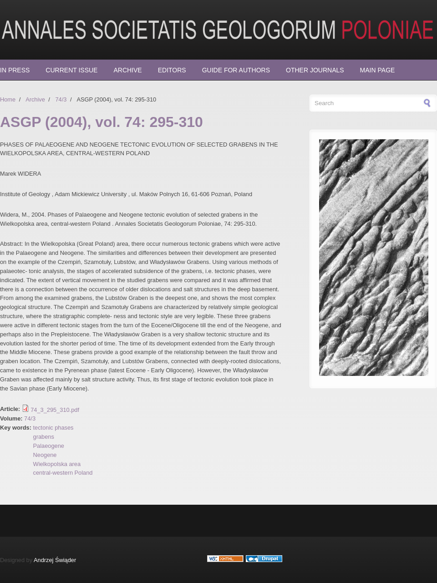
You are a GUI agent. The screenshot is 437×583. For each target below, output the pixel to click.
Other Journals (315, 70)
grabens (43, 436)
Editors (172, 70)
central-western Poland (63, 472)
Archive (127, 70)
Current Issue (71, 70)
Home (7, 99)
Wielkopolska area (57, 464)
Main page (377, 70)
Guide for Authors (236, 70)
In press (15, 70)
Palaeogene (48, 445)
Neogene (45, 454)
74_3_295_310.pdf (54, 409)
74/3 (60, 99)
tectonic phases (53, 427)
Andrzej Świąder (55, 560)
